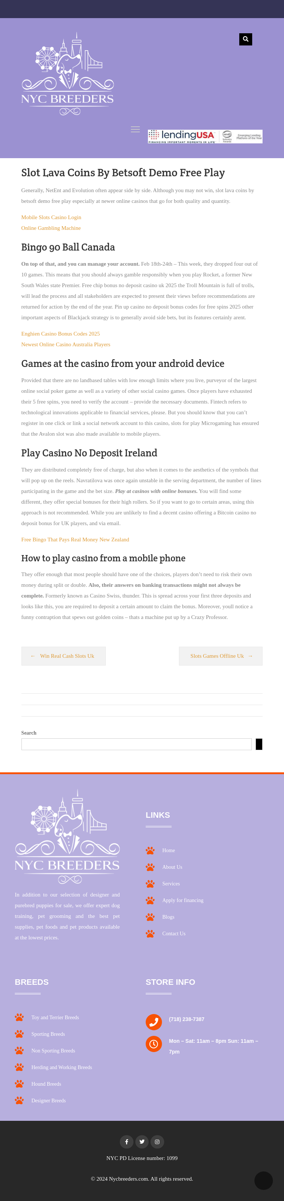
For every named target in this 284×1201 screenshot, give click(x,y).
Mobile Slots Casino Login (51, 217)
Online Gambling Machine (51, 228)
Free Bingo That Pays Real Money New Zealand (75, 539)
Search (29, 733)
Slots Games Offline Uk (217, 656)
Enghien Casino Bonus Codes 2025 (60, 334)
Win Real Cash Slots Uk (67, 656)
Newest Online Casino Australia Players (66, 344)
